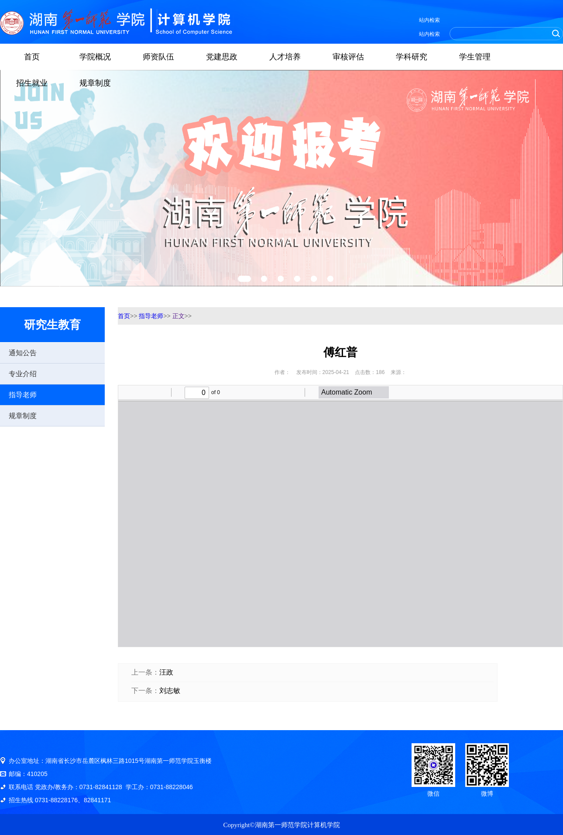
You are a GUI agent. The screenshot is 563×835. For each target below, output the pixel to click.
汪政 (166, 672)
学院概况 (95, 56)
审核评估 (348, 56)
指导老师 (23, 394)
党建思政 (221, 56)
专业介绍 (23, 374)
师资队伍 (158, 56)
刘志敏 (169, 690)
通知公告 (23, 353)
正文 (178, 315)
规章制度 (95, 83)
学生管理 (475, 56)
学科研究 (411, 56)
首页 (32, 56)
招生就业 (32, 83)
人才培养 (285, 56)
